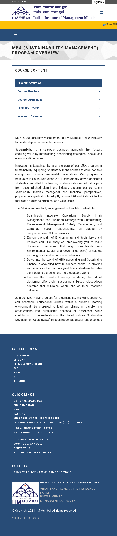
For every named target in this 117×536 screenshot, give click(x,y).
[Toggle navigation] (101, 13)
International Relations (32, 439)
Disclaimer (22, 355)
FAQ (16, 368)
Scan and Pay (19, 1)
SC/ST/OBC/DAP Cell (28, 443)
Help (17, 372)
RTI (16, 376)
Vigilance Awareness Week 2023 (36, 418)
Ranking (19, 413)
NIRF (17, 409)
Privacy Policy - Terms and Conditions (43, 472)
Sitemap (20, 359)
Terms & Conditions (28, 364)
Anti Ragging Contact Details (36, 432)
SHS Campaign (24, 405)
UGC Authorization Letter (33, 428)
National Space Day (28, 401)
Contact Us (22, 448)
